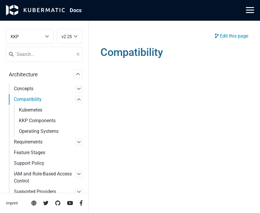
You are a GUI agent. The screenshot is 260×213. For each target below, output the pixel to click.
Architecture (23, 74)
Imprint (12, 203)
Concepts (23, 88)
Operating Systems (38, 131)
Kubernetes (30, 110)
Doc (76, 10)
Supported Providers (35, 191)
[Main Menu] (250, 10)
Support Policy (29, 163)
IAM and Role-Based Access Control (43, 177)
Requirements (28, 142)
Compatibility (28, 99)
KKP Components (37, 120)
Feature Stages (29, 152)
